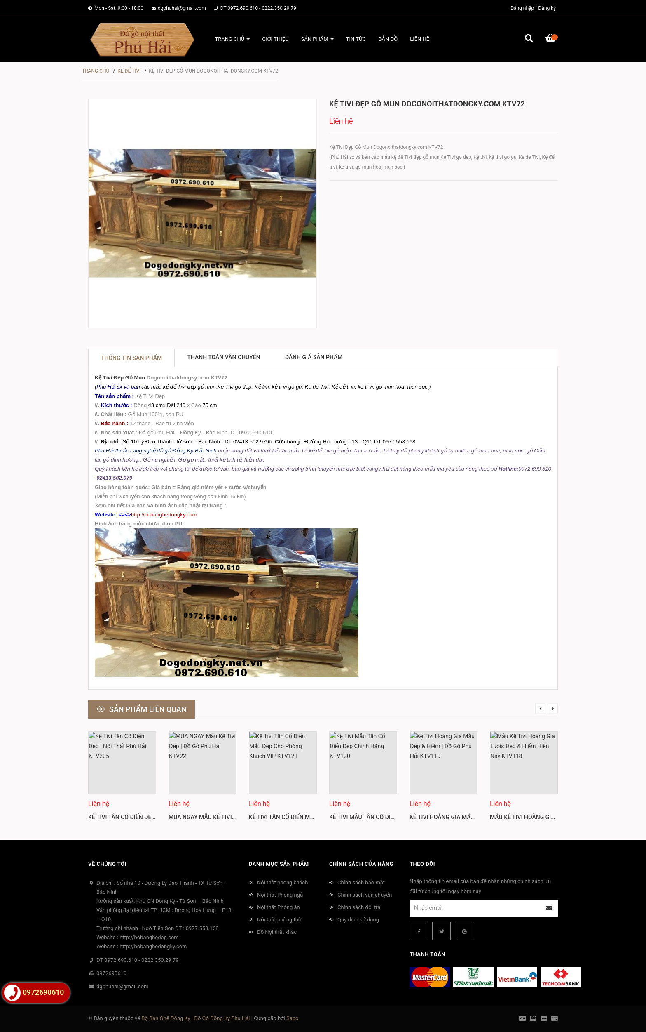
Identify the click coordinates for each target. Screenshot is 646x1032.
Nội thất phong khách (282, 882)
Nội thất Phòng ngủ (280, 895)
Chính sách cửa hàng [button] (361, 864)
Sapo (292, 1018)
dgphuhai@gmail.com (182, 8)
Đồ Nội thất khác (277, 932)
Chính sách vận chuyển (364, 895)
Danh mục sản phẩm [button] (279, 864)
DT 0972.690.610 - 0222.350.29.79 (258, 8)
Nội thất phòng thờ (279, 920)
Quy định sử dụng (358, 920)
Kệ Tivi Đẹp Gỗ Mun (120, 378)
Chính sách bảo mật (361, 882)
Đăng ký (547, 8)
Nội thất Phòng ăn (278, 907)
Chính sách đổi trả (358, 907)
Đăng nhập (522, 8)
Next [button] (553, 708)
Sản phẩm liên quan (148, 709)
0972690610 (111, 973)
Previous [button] (540, 708)
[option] (122, 779)
